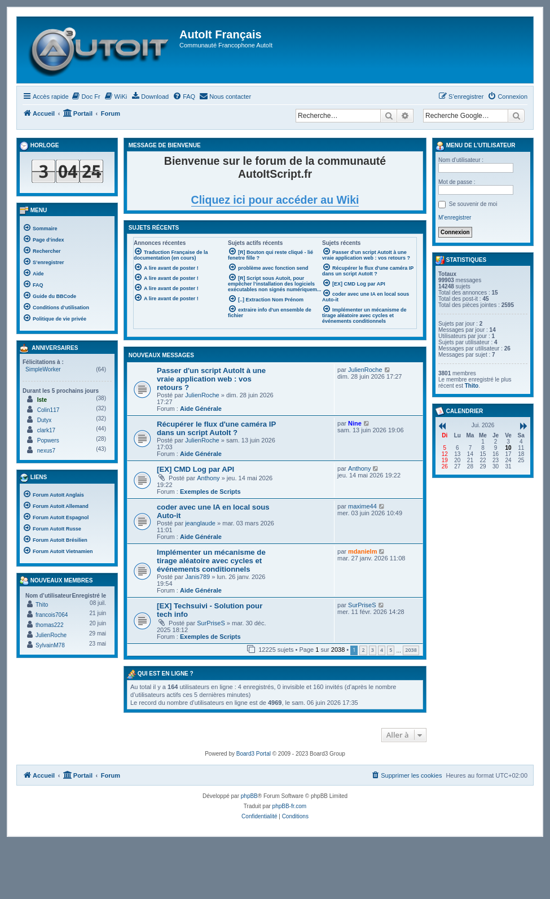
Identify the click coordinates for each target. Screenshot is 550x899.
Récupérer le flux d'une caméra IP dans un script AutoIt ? (216, 428)
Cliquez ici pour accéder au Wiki (275, 200)
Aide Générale (201, 408)
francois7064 (52, 615)
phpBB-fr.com (289, 806)
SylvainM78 (50, 645)
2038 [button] (411, 650)
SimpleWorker (43, 369)
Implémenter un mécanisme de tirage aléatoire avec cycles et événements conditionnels (211, 560)
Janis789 (197, 576)
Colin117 (48, 410)
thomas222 (49, 625)
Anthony (208, 478)
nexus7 (46, 451)
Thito (42, 605)
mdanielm (362, 551)
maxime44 (362, 506)
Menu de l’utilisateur (475, 146)
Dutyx (44, 420)
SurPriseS (211, 623)
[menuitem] (86, 96)
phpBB (249, 796)
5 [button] (390, 650)
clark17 (46, 430)
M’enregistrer (454, 217)
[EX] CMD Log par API (195, 469)
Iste (42, 400)
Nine (355, 423)
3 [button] (372, 650)
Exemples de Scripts (210, 491)
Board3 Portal (253, 754)
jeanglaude (200, 523)
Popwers (48, 440)
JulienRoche (202, 395)
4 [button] (381, 650)
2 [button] (363, 650)
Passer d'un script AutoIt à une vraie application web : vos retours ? (211, 379)
